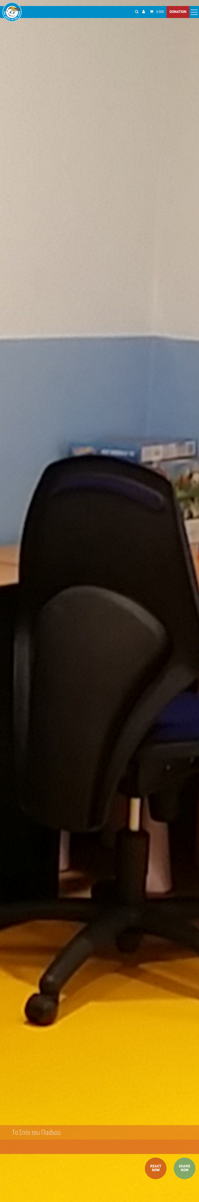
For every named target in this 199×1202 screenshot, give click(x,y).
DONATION (177, 12)
